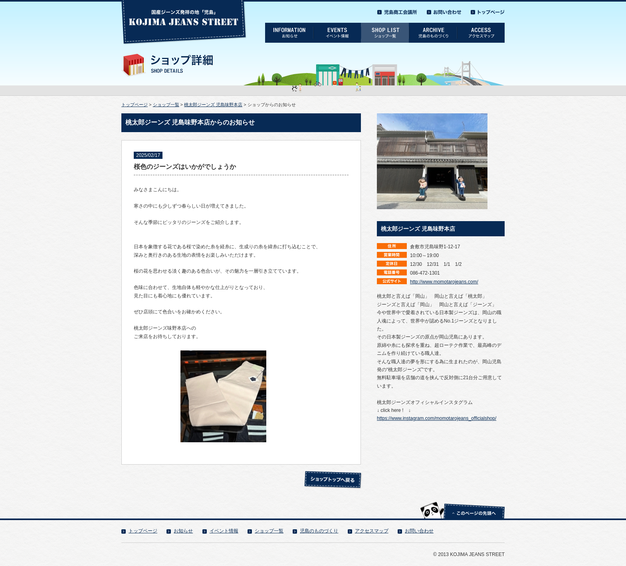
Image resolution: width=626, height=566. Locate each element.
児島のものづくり (319, 531)
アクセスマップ (371, 531)
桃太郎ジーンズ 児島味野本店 (213, 104)
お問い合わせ (419, 531)
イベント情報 (224, 531)
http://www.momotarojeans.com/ (444, 282)
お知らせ (183, 531)
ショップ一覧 (166, 104)
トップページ (134, 104)
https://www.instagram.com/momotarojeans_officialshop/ (436, 418)
